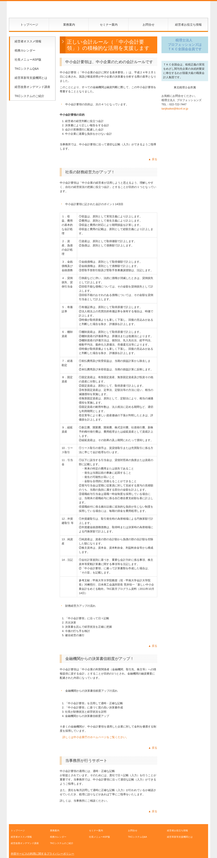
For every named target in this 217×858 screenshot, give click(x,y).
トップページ (29, 24)
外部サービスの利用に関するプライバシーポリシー (42, 853)
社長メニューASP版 (28, 59)
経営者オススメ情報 (28, 41)
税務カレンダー (25, 50)
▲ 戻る (152, 159)
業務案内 (69, 24)
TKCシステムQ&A (27, 68)
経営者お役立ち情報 (188, 24)
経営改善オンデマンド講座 (32, 87)
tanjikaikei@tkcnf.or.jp (174, 108)
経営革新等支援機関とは (31, 77)
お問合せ (148, 24)
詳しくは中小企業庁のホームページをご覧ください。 (96, 737)
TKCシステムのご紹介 (29, 96)
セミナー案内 (109, 24)
